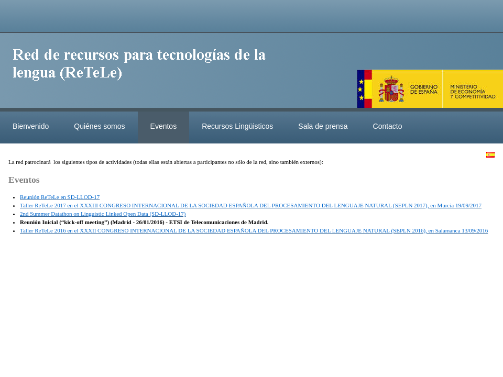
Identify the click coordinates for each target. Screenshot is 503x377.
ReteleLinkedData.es (144, 72)
